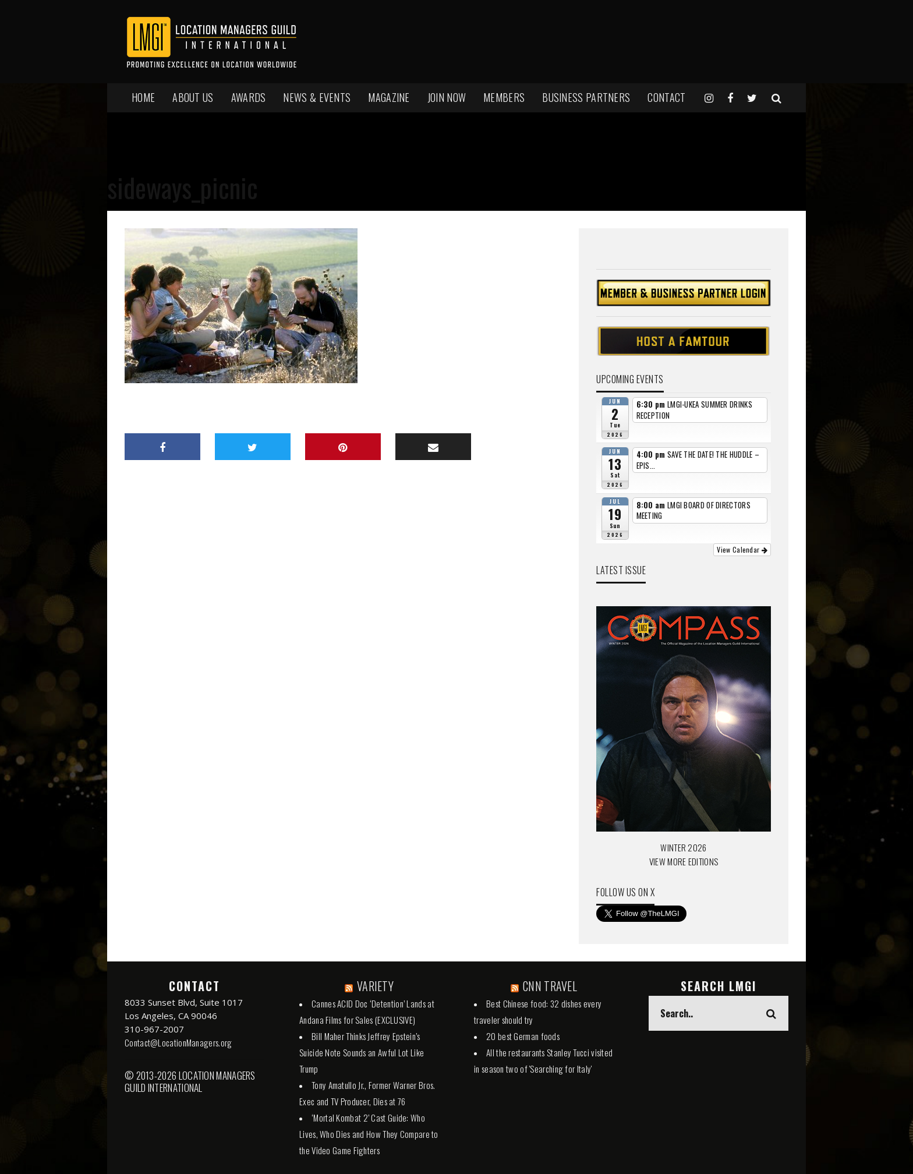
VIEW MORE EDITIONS (683, 861)
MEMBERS (504, 97)
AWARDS (248, 97)
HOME (143, 97)
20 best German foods (523, 1036)
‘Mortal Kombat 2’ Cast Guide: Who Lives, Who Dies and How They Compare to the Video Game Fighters (368, 1134)
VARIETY (375, 986)
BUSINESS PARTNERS (586, 97)
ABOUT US (192, 97)
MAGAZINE (388, 97)
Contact (666, 97)
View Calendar (742, 549)
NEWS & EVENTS (317, 97)
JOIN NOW (446, 97)
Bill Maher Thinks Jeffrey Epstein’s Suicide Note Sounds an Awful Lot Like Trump (361, 1052)
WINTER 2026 (683, 847)
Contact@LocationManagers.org (178, 1042)
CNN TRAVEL (550, 986)
